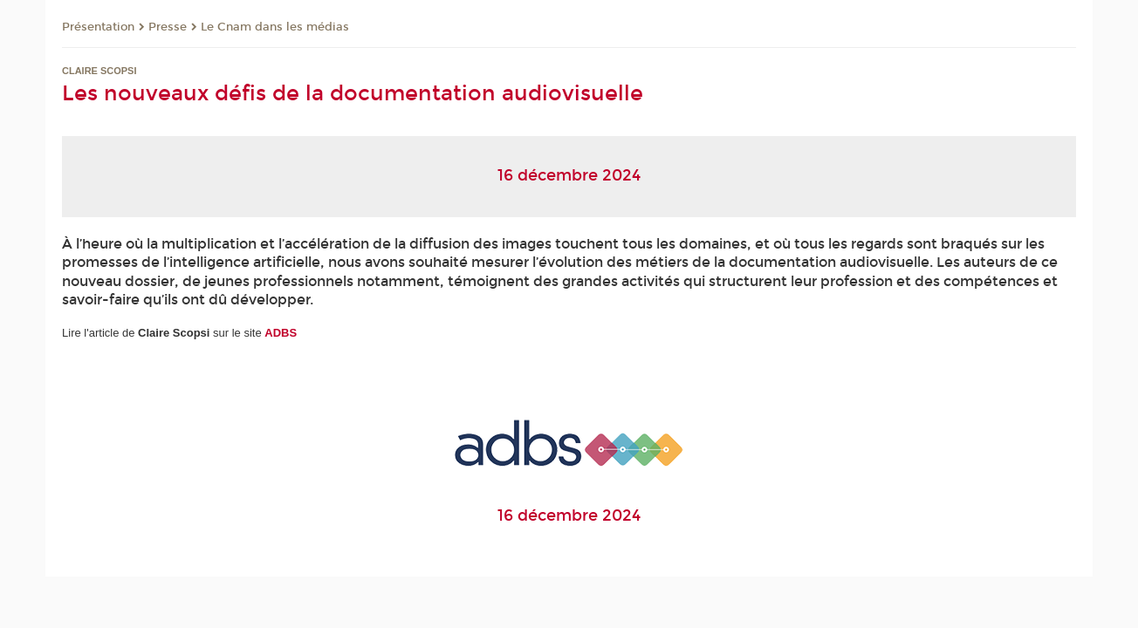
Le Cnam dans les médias (275, 27)
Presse (167, 27)
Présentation (98, 27)
